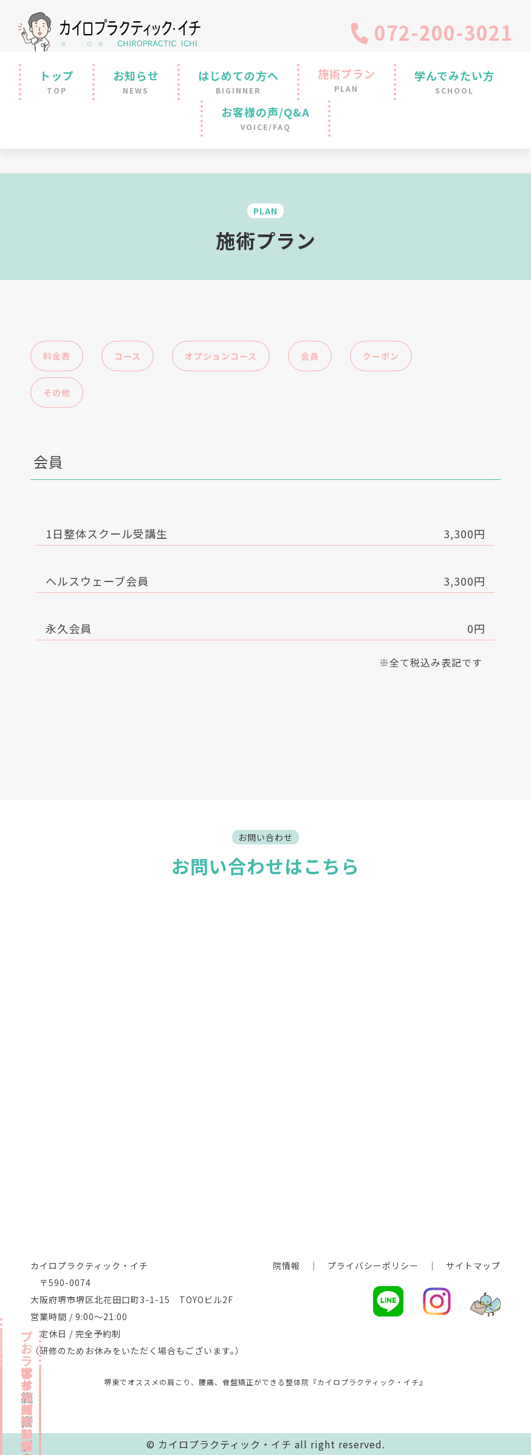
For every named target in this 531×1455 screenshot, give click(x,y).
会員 (310, 356)
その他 (56, 392)
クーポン (381, 356)
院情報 (286, 1265)
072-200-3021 (431, 32)
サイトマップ (473, 1265)
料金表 (56, 356)
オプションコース (221, 356)
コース (127, 356)
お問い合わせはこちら (265, 866)
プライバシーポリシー (373, 1265)
